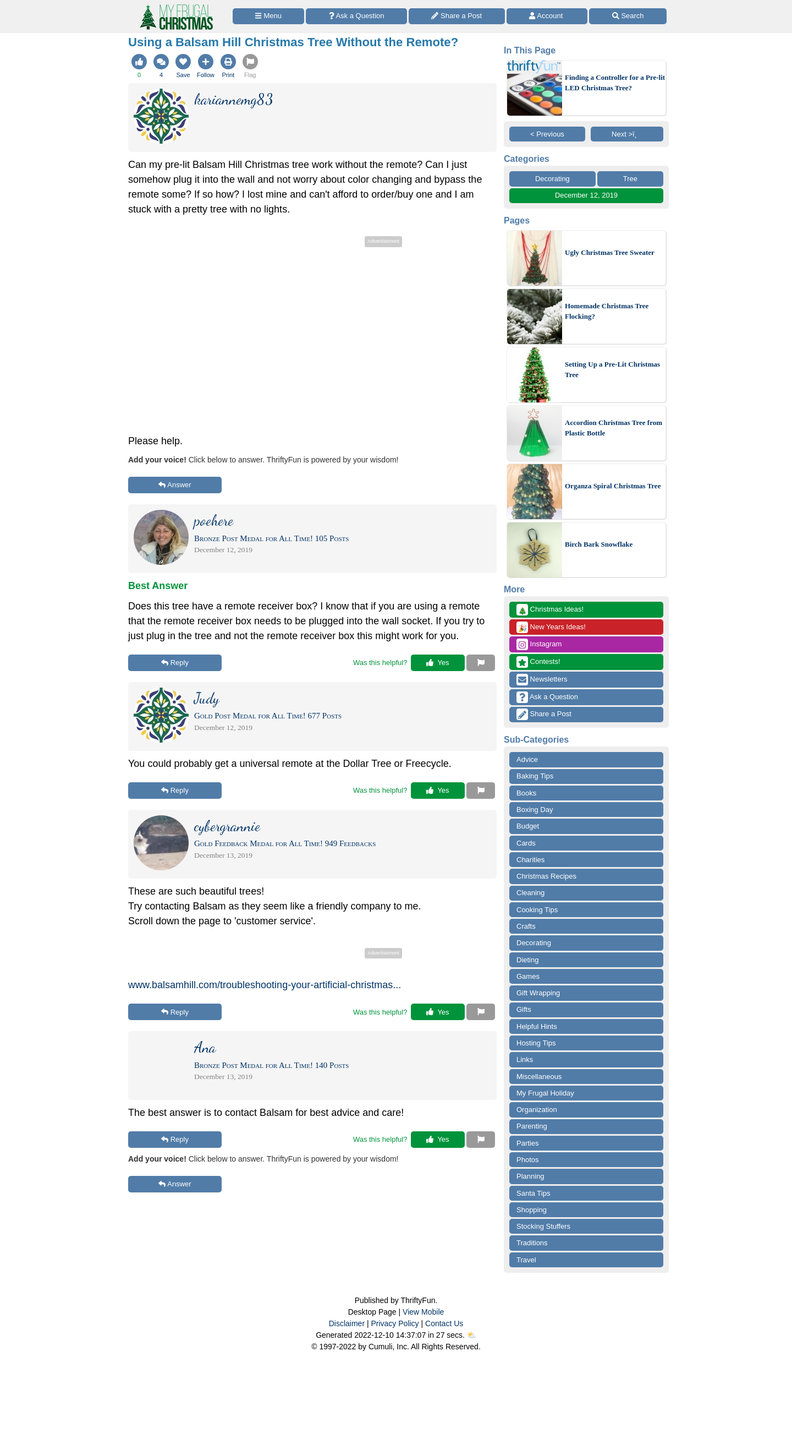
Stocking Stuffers (543, 1226)
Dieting (527, 960)
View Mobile (423, 1311)
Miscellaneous (539, 1076)
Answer (174, 485)
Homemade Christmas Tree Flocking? (606, 311)
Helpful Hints (536, 1026)
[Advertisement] (312, 327)
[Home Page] (175, 6)
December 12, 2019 (586, 195)
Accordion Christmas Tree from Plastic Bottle (613, 428)
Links (524, 1059)
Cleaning (530, 893)
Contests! (538, 662)
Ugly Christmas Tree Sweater (609, 252)
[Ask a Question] (356, 16)
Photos (527, 1160)
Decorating (552, 179)
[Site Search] (628, 16)
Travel (526, 1260)
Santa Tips (533, 1193)
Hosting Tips (536, 1043)
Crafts (526, 926)
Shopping (531, 1210)
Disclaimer (347, 1323)
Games (528, 976)
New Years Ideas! (551, 627)
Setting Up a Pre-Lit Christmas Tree (612, 369)
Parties (527, 1143)
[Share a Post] (457, 16)
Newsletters (542, 679)
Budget (527, 826)
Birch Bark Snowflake (598, 544)
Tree (630, 179)
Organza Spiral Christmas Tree (613, 486)
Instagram (539, 644)
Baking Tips (534, 776)
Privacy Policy (395, 1323)
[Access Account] (547, 16)
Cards (526, 843)
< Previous (547, 134)
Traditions (532, 1243)
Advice (527, 759)
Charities (530, 860)
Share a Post (543, 714)
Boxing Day (534, 809)
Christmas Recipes (546, 876)
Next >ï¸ (627, 134)
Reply (175, 662)
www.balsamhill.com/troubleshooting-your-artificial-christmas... (264, 984)
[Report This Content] (480, 663)
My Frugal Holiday (545, 1093)
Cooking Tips (537, 910)
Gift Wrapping (538, 993)
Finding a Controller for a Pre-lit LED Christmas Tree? (615, 82)
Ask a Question (547, 697)
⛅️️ (471, 1335)
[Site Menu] (268, 16)
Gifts (523, 1009)
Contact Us (444, 1323)
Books (526, 793)
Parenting (531, 1126)
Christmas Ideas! (550, 609)
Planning (530, 1176)
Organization (536, 1109)
